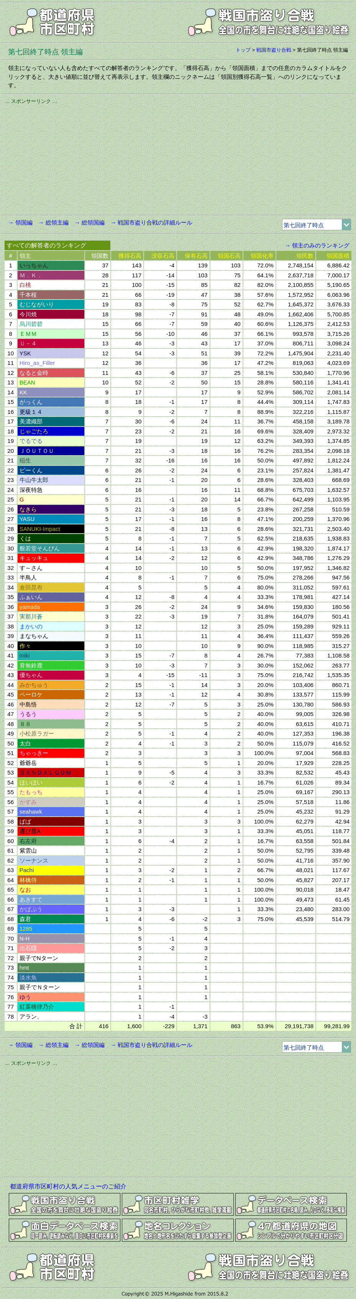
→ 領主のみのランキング (317, 245)
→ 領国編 (20, 222)
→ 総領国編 (89, 222)
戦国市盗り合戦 (273, 50)
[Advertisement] (178, 158)
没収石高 (162, 255)
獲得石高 (129, 255)
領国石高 (229, 255)
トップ (243, 50)
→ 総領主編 (53, 222)
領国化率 (262, 255)
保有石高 (196, 255)
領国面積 (337, 255)
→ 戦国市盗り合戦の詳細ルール (151, 222)
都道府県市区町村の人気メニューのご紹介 (68, 1186)
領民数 (304, 255)
